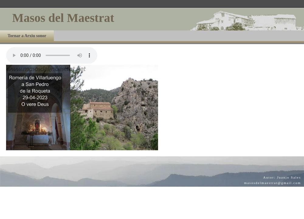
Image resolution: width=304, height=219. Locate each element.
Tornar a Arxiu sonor (27, 35)
